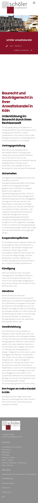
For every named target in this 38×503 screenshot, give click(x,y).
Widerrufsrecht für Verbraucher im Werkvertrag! (19, 474)
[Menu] (34, 3)
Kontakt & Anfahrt (8, 483)
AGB (3, 497)
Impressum (6, 488)
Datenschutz (6, 492)
